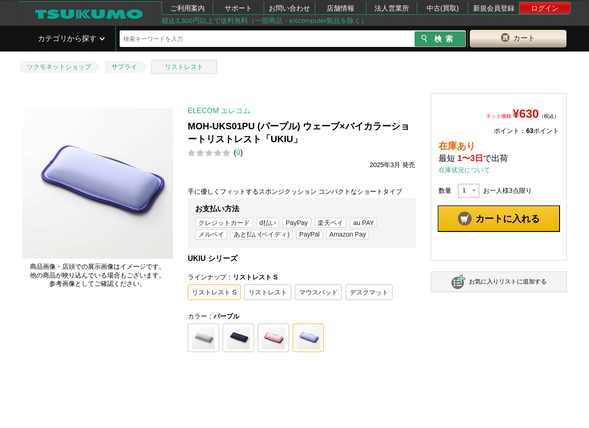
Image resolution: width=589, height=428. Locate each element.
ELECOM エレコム (219, 111)
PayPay (297, 222)
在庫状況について (464, 170)
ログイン (545, 8)
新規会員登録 (493, 8)
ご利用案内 (187, 8)
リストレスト (184, 66)
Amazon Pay (347, 234)
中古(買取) (443, 8)
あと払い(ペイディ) (261, 234)
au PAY (363, 222)
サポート (238, 8)
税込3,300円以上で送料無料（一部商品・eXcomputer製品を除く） (265, 20)
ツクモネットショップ (59, 66)
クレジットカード (224, 222)
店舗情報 (340, 8)
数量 (445, 190)
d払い (268, 222)
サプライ (124, 66)
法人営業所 (392, 8)
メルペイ (211, 234)
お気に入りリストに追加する (508, 281)
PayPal (309, 234)
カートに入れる (507, 219)
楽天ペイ (330, 222)
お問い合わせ (289, 8)
